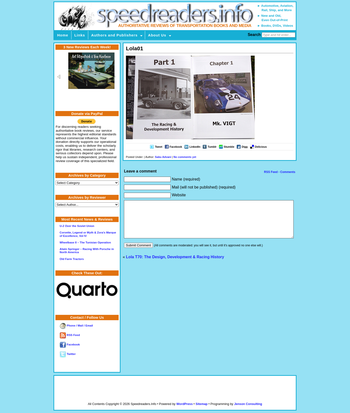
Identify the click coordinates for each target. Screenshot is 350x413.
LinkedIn (194, 146)
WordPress (184, 404)
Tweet (158, 146)
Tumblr (212, 146)
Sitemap (201, 404)
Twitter (68, 354)
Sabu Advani (163, 156)
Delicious (261, 146)
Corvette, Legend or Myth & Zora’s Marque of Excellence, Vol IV (88, 234)
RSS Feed (70, 335)
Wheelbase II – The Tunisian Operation (85, 242)
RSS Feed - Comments (279, 172)
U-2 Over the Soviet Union (77, 225)
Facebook (176, 146)
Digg (244, 146)
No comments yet (185, 156)
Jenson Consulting (248, 404)
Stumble (229, 146)
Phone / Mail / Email (76, 325)
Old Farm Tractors (72, 259)
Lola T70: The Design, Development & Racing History (175, 264)
